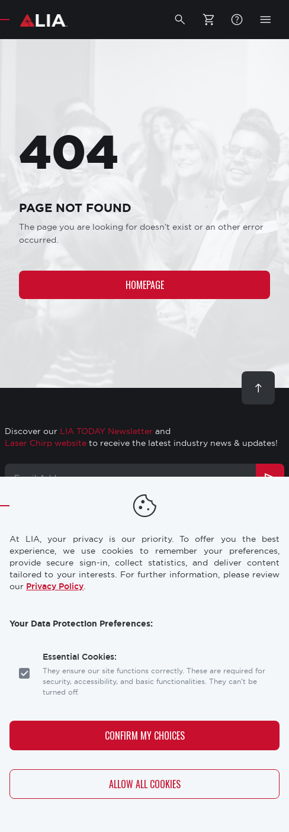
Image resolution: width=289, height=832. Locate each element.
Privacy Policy (55, 586)
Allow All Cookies (145, 784)
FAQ (237, 19)
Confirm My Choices (145, 735)
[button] (180, 19)
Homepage (145, 285)
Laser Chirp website (45, 443)
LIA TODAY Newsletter (106, 431)
